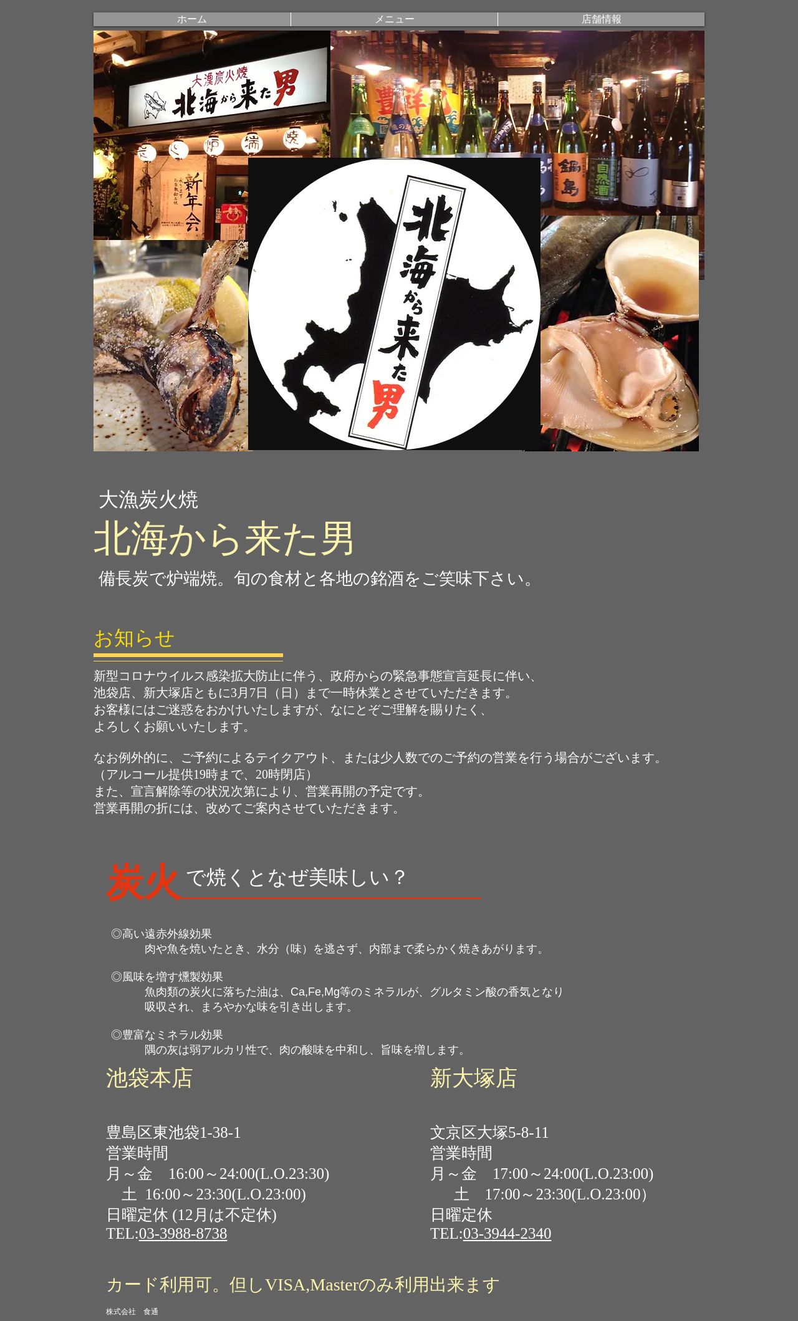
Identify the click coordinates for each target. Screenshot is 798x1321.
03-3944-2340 (507, 1233)
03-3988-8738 (183, 1233)
